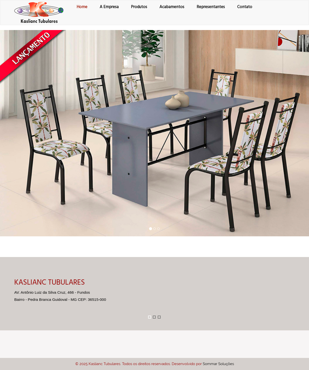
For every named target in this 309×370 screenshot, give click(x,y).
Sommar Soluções (218, 364)
